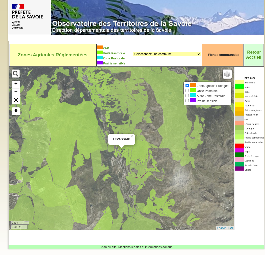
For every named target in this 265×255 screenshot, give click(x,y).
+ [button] (15, 84)
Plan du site (109, 247)
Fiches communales (223, 55)
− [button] (15, 92)
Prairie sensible (114, 63)
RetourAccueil (253, 55)
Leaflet (221, 227)
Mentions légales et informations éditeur (145, 247)
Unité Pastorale (114, 53)
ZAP (106, 48)
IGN (230, 227)
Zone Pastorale (114, 58)
